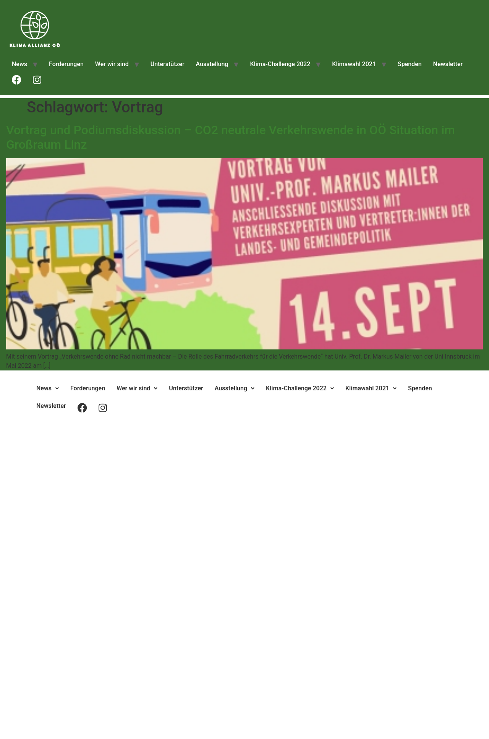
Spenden (410, 64)
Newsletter (448, 64)
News (19, 64)
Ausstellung (212, 64)
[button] (48, 388)
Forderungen (66, 64)
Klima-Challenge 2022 (280, 64)
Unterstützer (168, 64)
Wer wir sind (112, 64)
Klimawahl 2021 (354, 64)
